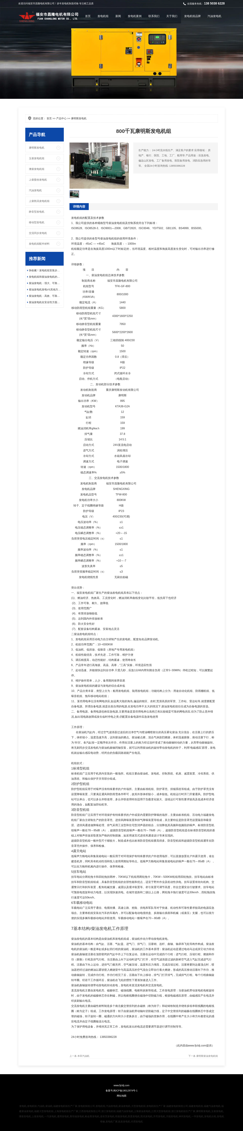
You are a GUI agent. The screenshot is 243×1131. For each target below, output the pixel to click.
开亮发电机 (159, 1116)
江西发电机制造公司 (90, 1111)
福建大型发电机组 (43, 1111)
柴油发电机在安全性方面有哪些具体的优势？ (45, 302)
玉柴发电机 (217, 1111)
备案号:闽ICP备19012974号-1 (122, 1090)
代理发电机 (137, 1121)
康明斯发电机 (36, 147)
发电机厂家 (112, 1121)
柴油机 (49, 1106)
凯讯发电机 (147, 1116)
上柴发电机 (38, 1116)
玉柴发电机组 (36, 158)
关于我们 (171, 16)
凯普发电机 (134, 1116)
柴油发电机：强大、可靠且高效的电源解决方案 (45, 283)
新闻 (118, 16)
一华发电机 (197, 1116)
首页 (88, 16)
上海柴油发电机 (142, 1111)
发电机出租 (210, 1116)
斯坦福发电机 (77, 1116)
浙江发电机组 (108, 1111)
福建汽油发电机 (212, 1106)
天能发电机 (172, 1116)
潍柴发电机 (25, 1116)
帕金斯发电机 (92, 1116)
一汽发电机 (50, 1116)
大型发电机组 (138, 1106)
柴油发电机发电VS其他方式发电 (45, 289)
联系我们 (153, 16)
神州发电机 (185, 1116)
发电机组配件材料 (39, 243)
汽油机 (41, 1106)
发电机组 (103, 16)
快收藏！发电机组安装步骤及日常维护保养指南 (45, 270)
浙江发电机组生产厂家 (183, 1111)
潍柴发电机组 (36, 168)
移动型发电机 (36, 222)
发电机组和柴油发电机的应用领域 (45, 276)
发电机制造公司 (86, 1106)
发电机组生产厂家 (156, 1106)
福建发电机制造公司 (177, 1106)
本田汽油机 (83, 1056)
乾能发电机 (121, 1116)
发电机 (65, 3)
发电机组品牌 (192, 16)
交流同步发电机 (38, 233)
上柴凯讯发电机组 (39, 201)
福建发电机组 (196, 1106)
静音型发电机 (36, 211)
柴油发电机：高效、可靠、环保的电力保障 (45, 295)
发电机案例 (135, 16)
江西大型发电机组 (161, 1111)
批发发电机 (124, 1121)
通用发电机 (63, 1116)
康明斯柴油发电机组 (207, 1056)
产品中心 (61, 118)
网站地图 (121, 1095)
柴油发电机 (124, 1106)
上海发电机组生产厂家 (66, 1111)
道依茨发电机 (107, 1116)
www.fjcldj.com (197, 1045)
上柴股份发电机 (38, 179)
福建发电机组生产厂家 (65, 1106)
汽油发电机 (214, 16)
